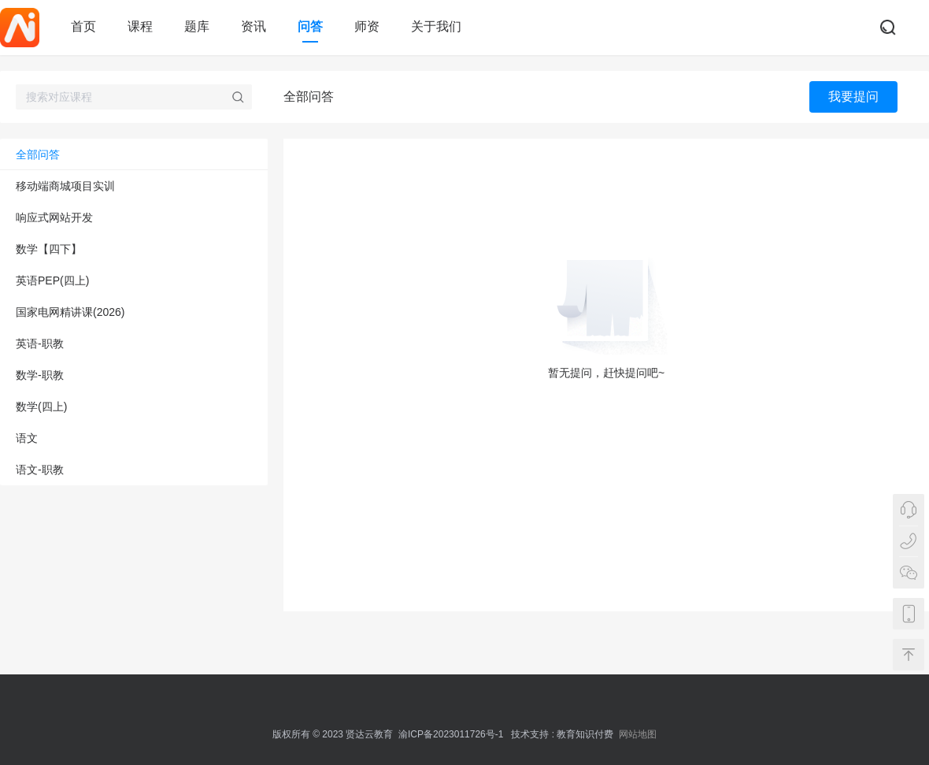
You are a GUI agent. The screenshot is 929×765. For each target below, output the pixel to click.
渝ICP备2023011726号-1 (450, 734)
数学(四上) (41, 406)
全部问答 (38, 154)
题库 (196, 26)
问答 (310, 26)
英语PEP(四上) (52, 280)
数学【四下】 (49, 249)
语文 (27, 438)
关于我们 (436, 26)
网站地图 (638, 734)
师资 (366, 26)
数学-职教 (40, 375)
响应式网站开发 (54, 217)
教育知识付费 (585, 734)
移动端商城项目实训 (65, 186)
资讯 (253, 26)
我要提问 (853, 96)
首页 (83, 26)
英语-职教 (40, 343)
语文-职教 (40, 469)
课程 (140, 26)
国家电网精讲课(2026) (70, 312)
